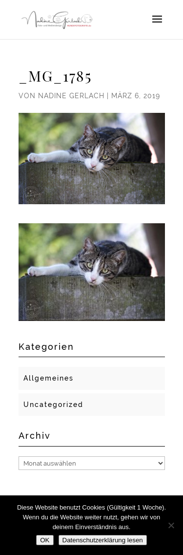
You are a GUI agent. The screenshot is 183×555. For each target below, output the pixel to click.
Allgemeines (48, 378)
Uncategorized (53, 404)
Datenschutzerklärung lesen (102, 540)
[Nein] (171, 525)
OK (44, 540)
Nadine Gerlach (71, 96)
